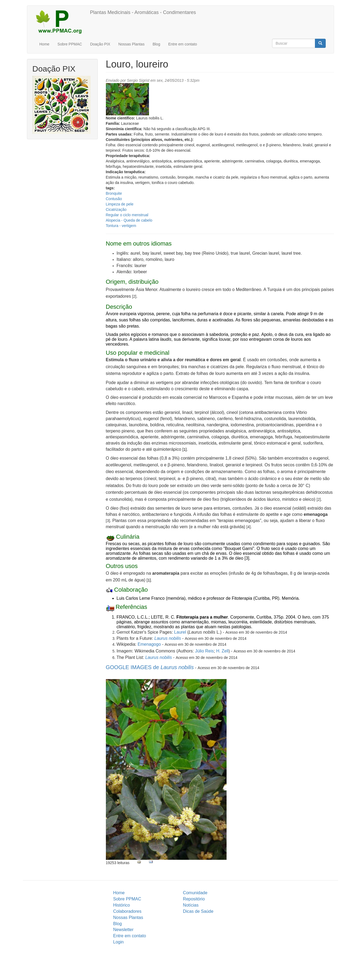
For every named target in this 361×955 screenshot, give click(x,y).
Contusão (114, 199)
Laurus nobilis (167, 638)
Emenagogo (149, 644)
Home (44, 44)
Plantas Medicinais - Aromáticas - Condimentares (143, 12)
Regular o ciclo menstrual (127, 215)
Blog (156, 44)
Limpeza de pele (120, 204)
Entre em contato (182, 44)
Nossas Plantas (131, 44)
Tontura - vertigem (121, 225)
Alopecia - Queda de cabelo (129, 220)
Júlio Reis (204, 651)
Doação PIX (100, 44)
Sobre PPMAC (69, 44)
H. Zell (222, 651)
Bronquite (114, 193)
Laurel (180, 632)
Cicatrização (116, 209)
